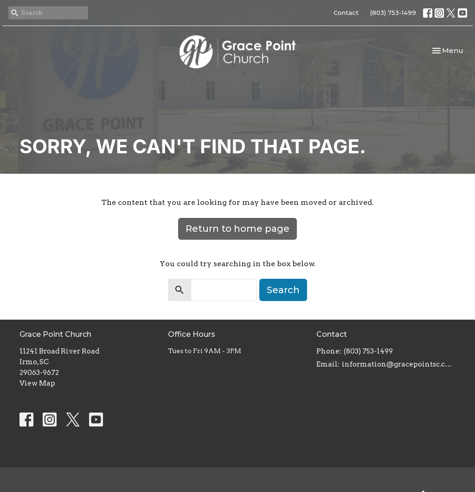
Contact (346, 12)
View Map (37, 383)
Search (283, 289)
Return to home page (237, 228)
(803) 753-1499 (393, 12)
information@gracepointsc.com (399, 364)
